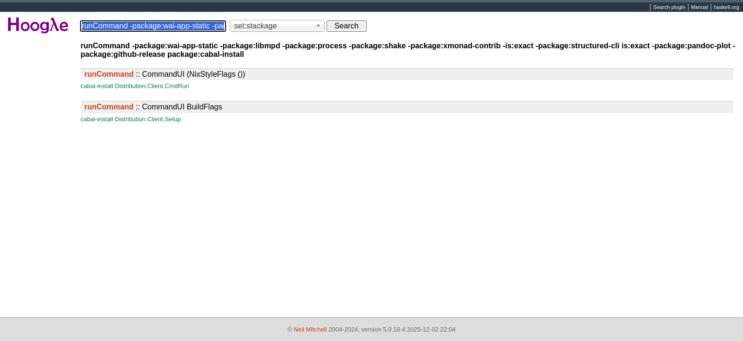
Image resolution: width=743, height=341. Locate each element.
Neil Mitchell (310, 329)
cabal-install (97, 86)
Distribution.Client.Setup (148, 119)
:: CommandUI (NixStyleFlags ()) (164, 74)
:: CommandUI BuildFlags (153, 107)
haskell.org (726, 7)
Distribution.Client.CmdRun (152, 86)
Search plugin (669, 7)
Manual (699, 7)
